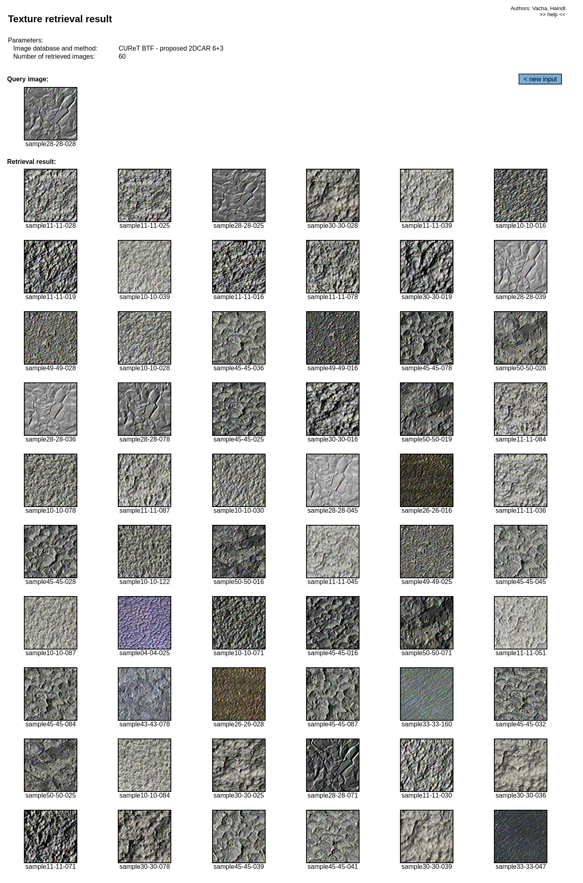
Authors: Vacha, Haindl (538, 8)
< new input (540, 79)
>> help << (553, 14)
